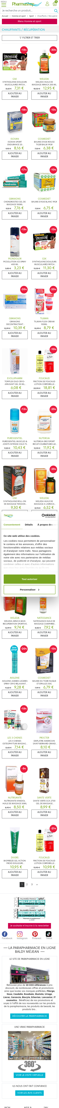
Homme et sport (19, 16)
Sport (31, 16)
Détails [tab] (29, 524)
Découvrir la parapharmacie (29, 1016)
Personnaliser (29, 589)
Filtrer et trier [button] (30, 37)
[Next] (36, 884)
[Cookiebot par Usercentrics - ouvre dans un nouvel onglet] (42, 516)
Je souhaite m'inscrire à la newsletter (29, 925)
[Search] (27, 11)
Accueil (5, 16)
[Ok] (56, 11)
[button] (47, 4)
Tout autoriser (29, 579)
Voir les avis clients (29, 1092)
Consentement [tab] (12, 524)
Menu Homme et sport (29, 21)
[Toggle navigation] (4, 4)
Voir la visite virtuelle (29, 1075)
